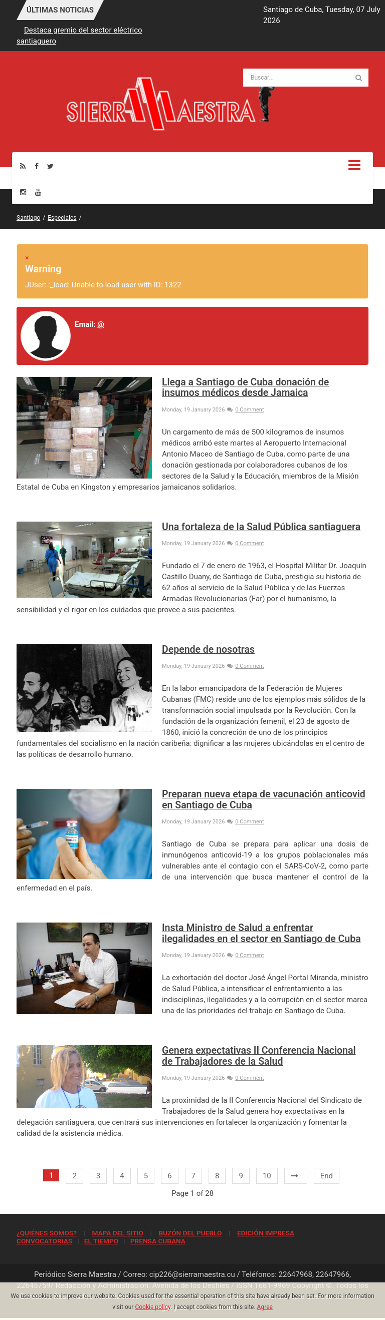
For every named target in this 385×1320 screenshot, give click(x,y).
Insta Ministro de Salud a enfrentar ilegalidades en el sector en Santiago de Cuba (261, 933)
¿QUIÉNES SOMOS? (47, 1233)
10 (267, 1175)
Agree (265, 1306)
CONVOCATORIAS (44, 1241)
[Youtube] (38, 192)
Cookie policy (152, 1306)
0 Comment (245, 409)
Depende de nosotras (208, 649)
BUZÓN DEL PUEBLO (190, 1233)
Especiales (62, 217)
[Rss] (23, 166)
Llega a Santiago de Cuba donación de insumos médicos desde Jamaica (245, 387)
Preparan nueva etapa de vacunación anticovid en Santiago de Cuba (263, 799)
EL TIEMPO (101, 1241)
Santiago (28, 217)
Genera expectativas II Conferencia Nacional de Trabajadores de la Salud (258, 1056)
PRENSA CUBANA (157, 1241)
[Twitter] (50, 166)
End (326, 1175)
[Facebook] (37, 166)
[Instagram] (23, 192)
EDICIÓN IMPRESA (265, 1233)
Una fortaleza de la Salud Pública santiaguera (261, 527)
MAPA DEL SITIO (117, 1233)
